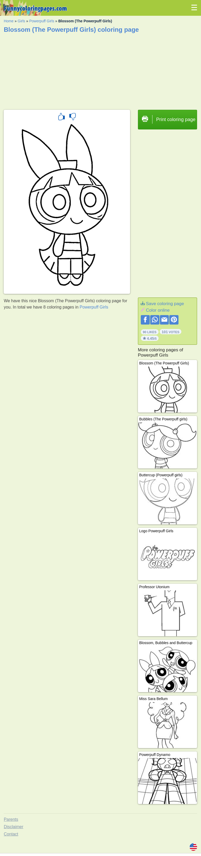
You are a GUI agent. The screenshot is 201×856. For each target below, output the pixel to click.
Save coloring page (165, 303)
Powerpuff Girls (41, 21)
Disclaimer (13, 826)
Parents (11, 819)
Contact (11, 834)
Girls (21, 21)
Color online (158, 310)
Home (8, 21)
